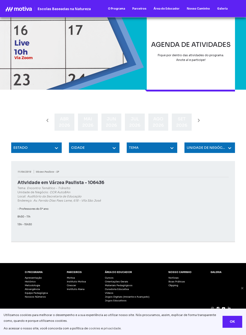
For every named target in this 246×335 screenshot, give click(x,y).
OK (232, 322)
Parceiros (74, 272)
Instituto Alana (75, 289)
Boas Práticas (176, 281)
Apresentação (33, 277)
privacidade (112, 328)
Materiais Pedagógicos (118, 285)
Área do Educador (118, 272)
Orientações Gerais (116, 281)
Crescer (71, 285)
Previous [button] (47, 120)
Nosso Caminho (179, 272)
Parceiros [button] (139, 8)
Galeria (215, 272)
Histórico (30, 281)
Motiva (71, 277)
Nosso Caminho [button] (198, 8)
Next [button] (199, 120)
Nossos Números (35, 296)
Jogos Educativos (116, 300)
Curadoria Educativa (117, 289)
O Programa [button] (116, 8)
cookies (94, 328)
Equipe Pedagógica (36, 293)
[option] (64, 122)
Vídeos (109, 293)
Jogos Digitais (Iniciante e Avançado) (127, 296)
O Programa (34, 272)
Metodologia (32, 285)
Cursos (109, 277)
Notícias (173, 277)
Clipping (173, 285)
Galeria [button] (222, 8)
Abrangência (32, 289)
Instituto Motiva (76, 281)
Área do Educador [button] (167, 8)
